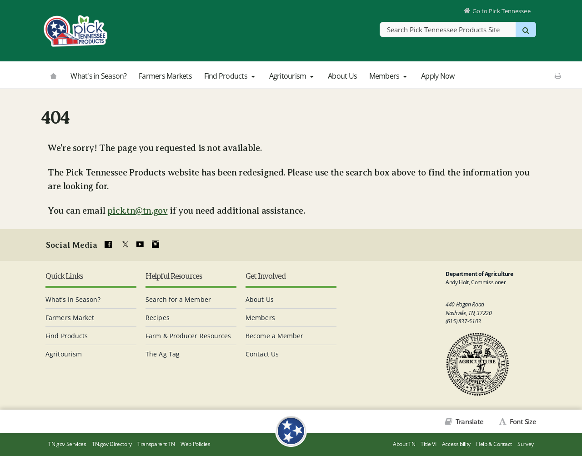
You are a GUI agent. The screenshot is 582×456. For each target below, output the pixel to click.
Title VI (428, 444)
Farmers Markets (165, 76)
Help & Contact (494, 444)
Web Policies (196, 444)
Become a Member (275, 335)
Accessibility (456, 444)
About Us (342, 76)
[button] (253, 76)
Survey (525, 444)
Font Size (522, 421)
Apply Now (437, 76)
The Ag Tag (163, 354)
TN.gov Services (67, 444)
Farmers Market (69, 317)
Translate (469, 421)
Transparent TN (156, 444)
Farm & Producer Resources (188, 335)
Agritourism (292, 76)
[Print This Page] (557, 75)
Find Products (230, 76)
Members (389, 76)
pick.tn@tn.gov (137, 210)
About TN (404, 444)
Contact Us (262, 354)
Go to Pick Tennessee (501, 11)
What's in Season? (98, 76)
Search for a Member (178, 299)
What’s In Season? (72, 299)
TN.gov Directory (112, 444)
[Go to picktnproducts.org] (53, 75)
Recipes (158, 317)
